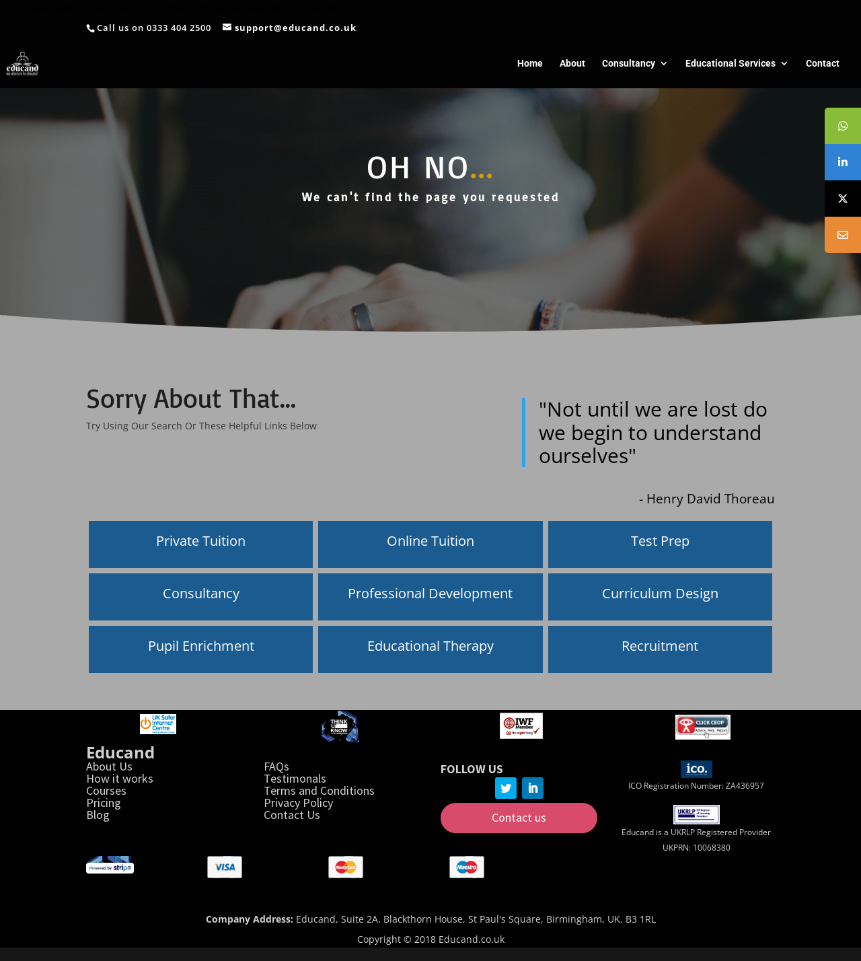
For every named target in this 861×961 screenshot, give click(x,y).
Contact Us (292, 814)
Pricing (103, 802)
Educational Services (730, 64)
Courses (106, 790)
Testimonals (295, 778)
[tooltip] (843, 126)
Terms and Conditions (319, 790)
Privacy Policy (298, 802)
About (572, 64)
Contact (822, 64)
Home (530, 64)
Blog (98, 814)
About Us (109, 766)
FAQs (276, 766)
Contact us (519, 817)
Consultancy (628, 64)
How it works (119, 778)
